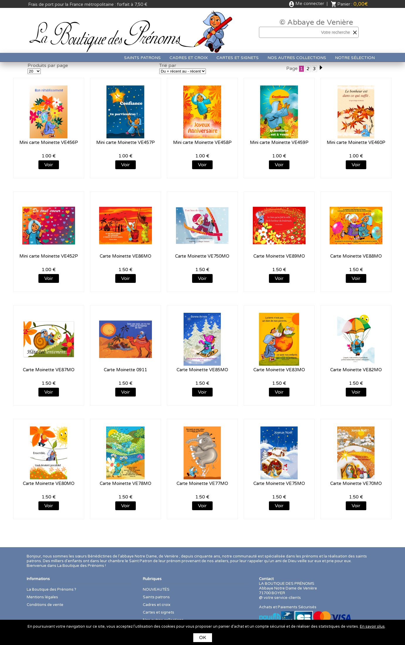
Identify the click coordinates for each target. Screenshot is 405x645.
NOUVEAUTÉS (156, 589)
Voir (48, 165)
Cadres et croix (189, 57)
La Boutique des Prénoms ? (51, 589)
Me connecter (309, 3)
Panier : (352, 4)
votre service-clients (282, 597)
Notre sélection (355, 57)
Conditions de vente (45, 604)
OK (202, 638)
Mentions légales (42, 597)
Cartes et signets (237, 57)
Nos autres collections (296, 57)
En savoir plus (372, 626)
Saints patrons (142, 57)
